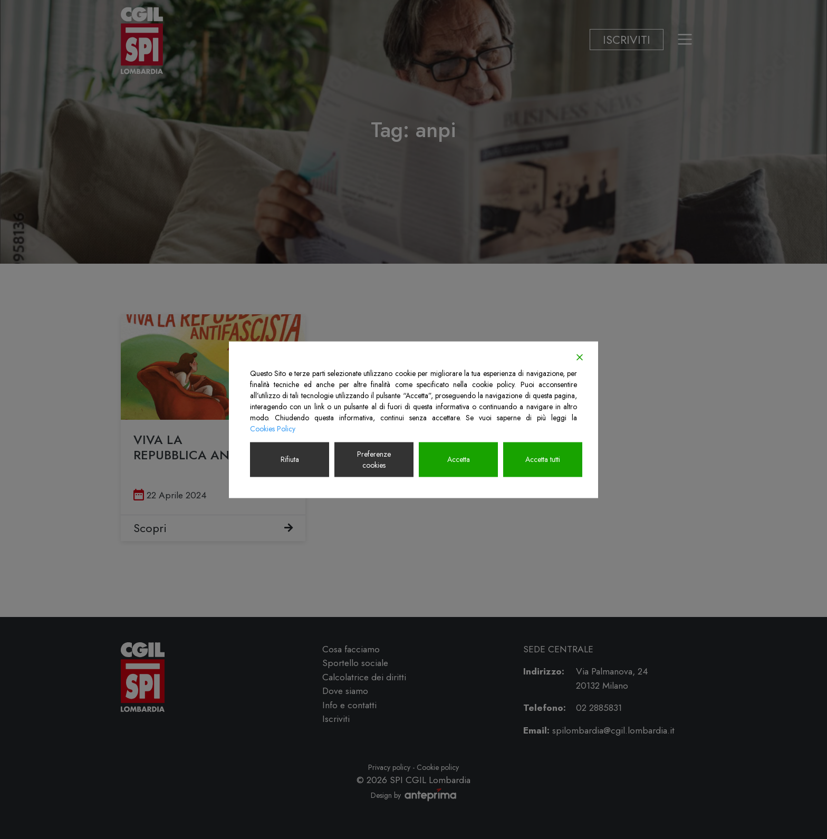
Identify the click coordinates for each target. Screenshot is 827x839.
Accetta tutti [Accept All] (542, 459)
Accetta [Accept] (458, 459)
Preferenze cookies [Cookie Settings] (374, 459)
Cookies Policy (272, 428)
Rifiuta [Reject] (290, 459)
